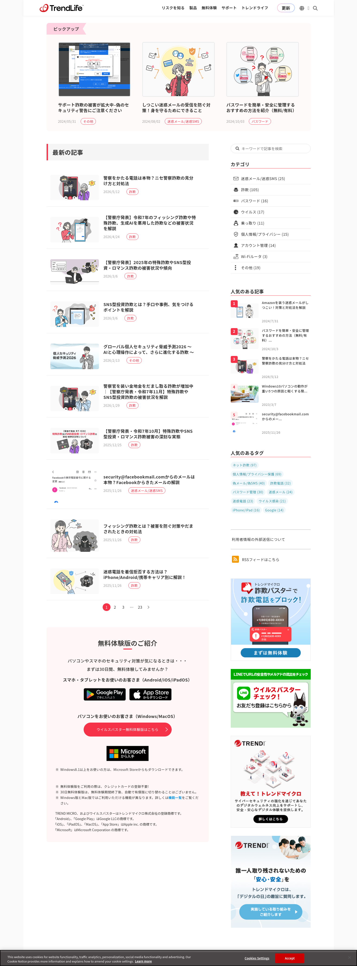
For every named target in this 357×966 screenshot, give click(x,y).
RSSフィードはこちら (256, 559)
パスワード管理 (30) (248, 492)
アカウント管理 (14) (258, 245)
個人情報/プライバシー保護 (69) (257, 474)
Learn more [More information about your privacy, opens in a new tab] (143, 963)
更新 (286, 8)
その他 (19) (251, 267)
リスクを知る (173, 7)
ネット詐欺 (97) (245, 465)
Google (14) (274, 510)
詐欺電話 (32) (280, 483)
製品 (193, 7)
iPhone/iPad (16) (246, 510)
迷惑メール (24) (281, 492)
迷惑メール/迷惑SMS (183, 121)
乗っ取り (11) (253, 223)
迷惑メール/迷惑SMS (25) (263, 178)
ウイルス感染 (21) (272, 501)
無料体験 (209, 7)
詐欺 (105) (250, 189)
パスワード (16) (254, 201)
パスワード (260, 121)
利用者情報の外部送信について (258, 539)
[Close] (349, 959)
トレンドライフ (254, 7)
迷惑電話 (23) (243, 501)
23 (141, 624)
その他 (88, 121)
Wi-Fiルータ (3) (254, 256)
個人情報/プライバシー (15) (265, 234)
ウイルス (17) (253, 212)
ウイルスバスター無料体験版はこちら (127, 746)
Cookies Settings (257, 959)
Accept (290, 959)
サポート (229, 7)
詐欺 (133, 192)
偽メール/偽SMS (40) (249, 483)
